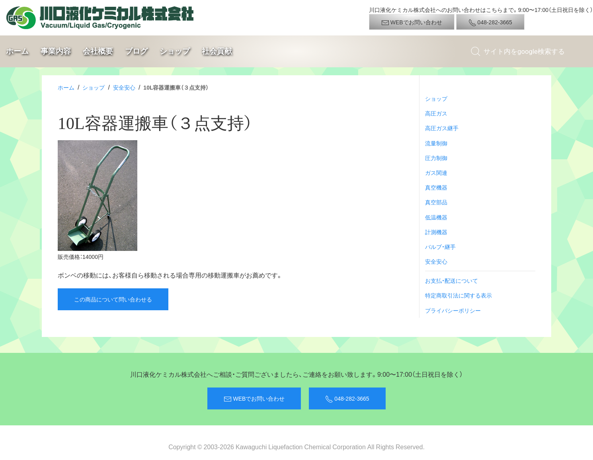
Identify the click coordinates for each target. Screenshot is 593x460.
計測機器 (436, 232)
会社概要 (98, 51)
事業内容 (56, 51)
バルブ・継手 (440, 247)
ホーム (17, 51)
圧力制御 (436, 158)
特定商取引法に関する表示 (458, 295)
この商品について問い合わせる (113, 299)
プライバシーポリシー (453, 310)
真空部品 (436, 202)
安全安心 (124, 87)
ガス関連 (436, 172)
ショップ (175, 51)
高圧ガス (436, 113)
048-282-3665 (490, 22)
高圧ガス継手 (441, 128)
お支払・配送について (451, 280)
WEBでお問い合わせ (411, 22)
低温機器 (436, 217)
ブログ (136, 51)
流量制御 (436, 143)
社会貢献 (217, 51)
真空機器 (436, 187)
